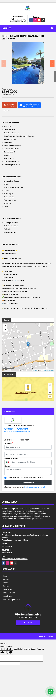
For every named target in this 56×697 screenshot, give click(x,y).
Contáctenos (8, 596)
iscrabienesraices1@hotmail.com (18, 431)
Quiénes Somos (9, 593)
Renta (5, 583)
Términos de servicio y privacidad (34, 487)
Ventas (6, 579)
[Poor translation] (9, 652)
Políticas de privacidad (11, 600)
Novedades (7, 589)
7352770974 (18, 21)
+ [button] (5, 326)
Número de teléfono (11, 458)
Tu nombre (8, 443)
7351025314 (20, 19)
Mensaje (7, 466)
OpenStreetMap (49, 370)
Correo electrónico (11, 451)
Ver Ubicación (22, 392)
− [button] (5, 330)
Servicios (6, 586)
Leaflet (35, 370)
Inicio (5, 576)
